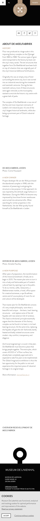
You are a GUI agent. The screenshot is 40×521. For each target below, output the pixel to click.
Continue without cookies (24, 515)
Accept (6, 516)
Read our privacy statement (12, 509)
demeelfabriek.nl (23, 374)
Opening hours (11, 487)
